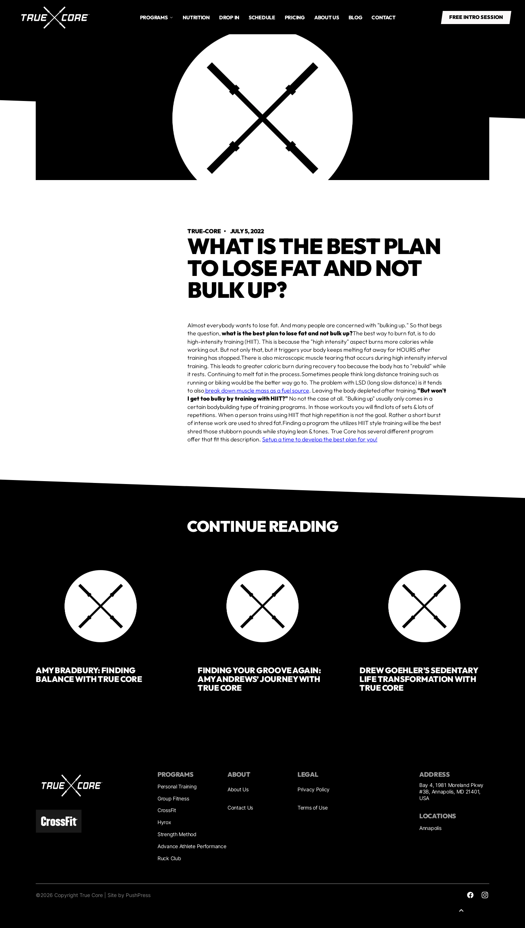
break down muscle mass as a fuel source (256, 390)
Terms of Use (313, 807)
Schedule (262, 17)
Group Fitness (173, 798)
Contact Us (240, 807)
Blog (355, 17)
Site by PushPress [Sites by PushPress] (129, 895)
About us (326, 17)
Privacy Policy (314, 789)
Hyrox (164, 822)
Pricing (295, 17)
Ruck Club (169, 858)
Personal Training (177, 786)
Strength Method (177, 834)
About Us (238, 789)
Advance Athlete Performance (192, 846)
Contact (383, 17)
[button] (156, 17)
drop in (229, 17)
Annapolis (430, 828)
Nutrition (196, 17)
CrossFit (167, 810)
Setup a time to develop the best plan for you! (319, 439)
